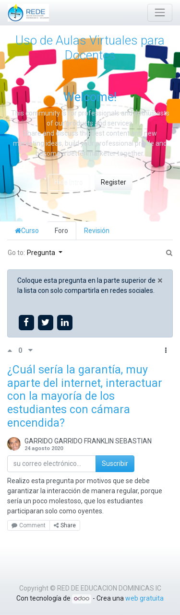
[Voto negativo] (30, 350)
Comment (29, 525)
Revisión (96, 230)
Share (65, 525)
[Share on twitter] (45, 322)
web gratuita (144, 598)
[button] (166, 350)
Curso (27, 230)
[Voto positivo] (12, 350)
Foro (61, 230)
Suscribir (115, 463)
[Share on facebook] (26, 322)
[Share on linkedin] (65, 322)
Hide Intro (68, 182)
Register (113, 182)
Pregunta (42, 252)
